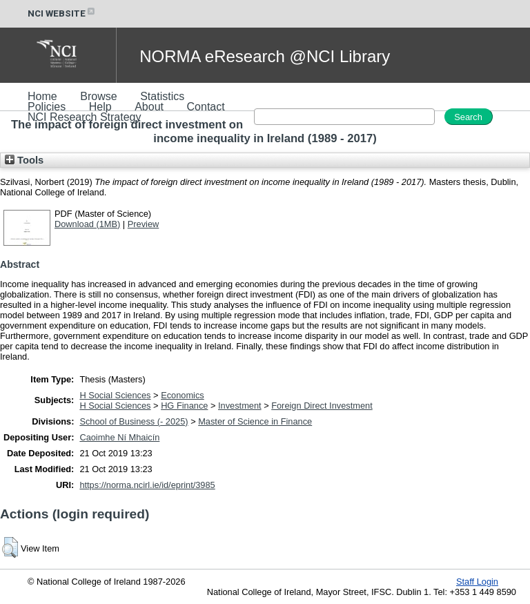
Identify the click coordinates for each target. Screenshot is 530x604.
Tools (24, 160)
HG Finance (184, 405)
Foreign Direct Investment (322, 405)
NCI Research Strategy (84, 117)
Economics (182, 395)
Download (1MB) (87, 224)
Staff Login (477, 581)
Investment (240, 405)
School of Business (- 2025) (133, 421)
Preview (143, 224)
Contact (206, 107)
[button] (10, 547)
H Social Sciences (114, 395)
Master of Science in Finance (255, 421)
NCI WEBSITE (62, 13)
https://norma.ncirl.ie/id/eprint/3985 (147, 485)
